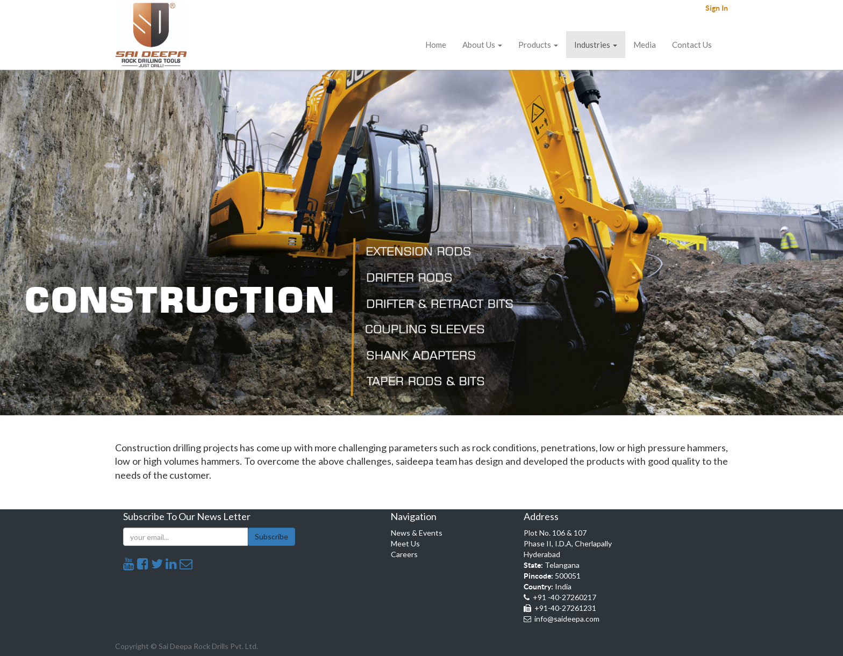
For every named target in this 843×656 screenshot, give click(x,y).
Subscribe (271, 536)
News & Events (416, 532)
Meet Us (405, 543)
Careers (404, 554)
